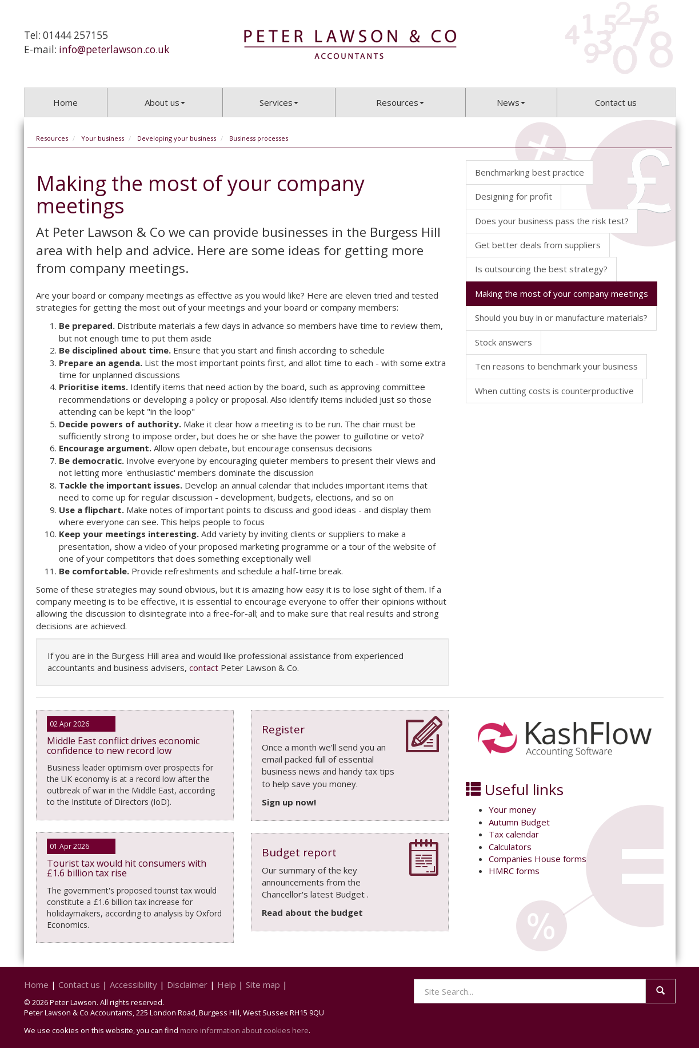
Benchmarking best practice (529, 172)
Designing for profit (513, 196)
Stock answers (503, 342)
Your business (102, 138)
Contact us (616, 102)
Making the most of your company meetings (561, 293)
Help (226, 984)
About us (165, 102)
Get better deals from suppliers (538, 245)
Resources (400, 102)
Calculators (510, 846)
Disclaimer (187, 984)
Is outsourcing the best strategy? (541, 269)
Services (278, 102)
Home (65, 102)
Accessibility (133, 984)
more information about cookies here (244, 1030)
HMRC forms (514, 870)
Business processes (258, 138)
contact (203, 667)
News (511, 102)
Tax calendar (514, 834)
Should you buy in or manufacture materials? (561, 317)
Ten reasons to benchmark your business (556, 366)
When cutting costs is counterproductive (554, 390)
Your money (512, 809)
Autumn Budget (519, 822)
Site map (263, 984)
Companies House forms (537, 858)
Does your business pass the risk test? (552, 221)
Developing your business (176, 138)
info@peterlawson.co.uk (114, 49)
